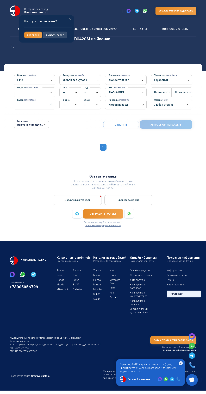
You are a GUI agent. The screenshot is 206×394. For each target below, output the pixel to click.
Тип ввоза (165, 75)
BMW (76, 284)
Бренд (26, 75)
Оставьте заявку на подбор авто (175, 11)
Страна (161, 100)
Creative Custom (39, 379)
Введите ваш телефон (77, 199)
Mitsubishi (61, 289)
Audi (112, 292)
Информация (174, 270)
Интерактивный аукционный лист (139, 311)
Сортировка (22, 121)
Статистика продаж (141, 275)
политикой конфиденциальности (103, 225)
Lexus (76, 280)
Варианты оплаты (176, 275)
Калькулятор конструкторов (138, 294)
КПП (116, 87)
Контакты (139, 28)
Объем (66, 100)
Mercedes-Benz (114, 282)
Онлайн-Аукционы (140, 270)
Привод (118, 100)
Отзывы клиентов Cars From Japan (92, 28)
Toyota (60, 270)
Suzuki (76, 275)
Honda (60, 280)
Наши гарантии (175, 284)
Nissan (60, 275)
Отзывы (171, 280)
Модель (29, 87)
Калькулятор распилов (137, 286)
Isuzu (112, 270)
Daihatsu (77, 289)
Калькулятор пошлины (137, 302)
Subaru (77, 270)
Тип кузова (74, 75)
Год (66, 87)
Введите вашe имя (128, 199)
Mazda (60, 284)
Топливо (118, 75)
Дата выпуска (137, 280)
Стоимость (160, 92)
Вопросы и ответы (175, 28)
